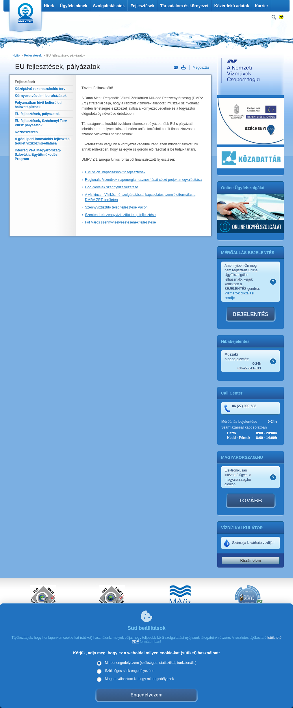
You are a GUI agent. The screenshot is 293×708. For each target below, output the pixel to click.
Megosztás (201, 67)
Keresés (273, 17)
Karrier (261, 5)
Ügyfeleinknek (73, 5)
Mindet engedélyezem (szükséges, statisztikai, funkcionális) (150, 663)
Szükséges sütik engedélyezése (129, 671)
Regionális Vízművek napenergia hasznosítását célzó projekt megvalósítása (143, 180)
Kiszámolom (250, 561)
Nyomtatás (183, 67)
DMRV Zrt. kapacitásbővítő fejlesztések (115, 172)
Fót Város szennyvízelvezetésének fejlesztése (120, 222)
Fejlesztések (143, 5)
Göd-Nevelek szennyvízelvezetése (111, 187)
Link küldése (175, 68)
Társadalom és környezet (184, 5)
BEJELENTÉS (251, 314)
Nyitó (16, 55)
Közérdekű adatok (231, 5)
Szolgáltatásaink (109, 5)
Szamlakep (273, 282)
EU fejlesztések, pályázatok (65, 55)
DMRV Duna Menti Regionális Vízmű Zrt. (24, 17)
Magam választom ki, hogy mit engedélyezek (139, 679)
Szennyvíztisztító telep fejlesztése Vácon (116, 207)
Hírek (49, 5)
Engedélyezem (146, 694)
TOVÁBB (250, 500)
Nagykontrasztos (281, 17)
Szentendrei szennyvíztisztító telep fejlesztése (120, 215)
